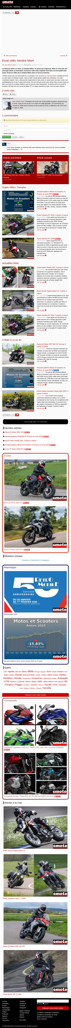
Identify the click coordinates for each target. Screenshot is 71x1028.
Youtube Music (24, 1013)
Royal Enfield (28, 675)
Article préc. (6, 12)
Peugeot (9, 684)
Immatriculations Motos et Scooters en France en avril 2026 (27, 445)
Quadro (34, 685)
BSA (49, 671)
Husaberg (26, 678)
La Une (4, 1001)
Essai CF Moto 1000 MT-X (14, 449)
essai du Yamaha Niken (49, 76)
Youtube (25, 560)
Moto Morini (49, 681)
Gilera (44, 675)
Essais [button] (34, 7)
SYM (55, 685)
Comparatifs (10, 700)
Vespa (26, 688)
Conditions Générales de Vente (47, 1014)
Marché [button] (17, 7)
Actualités (7, 7)
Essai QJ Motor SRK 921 (14, 432)
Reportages (10, 567)
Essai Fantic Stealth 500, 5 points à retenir (53, 267)
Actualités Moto (10, 263)
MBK (40, 681)
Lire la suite (41, 209)
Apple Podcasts (25, 1011)
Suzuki (47, 684)
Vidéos (4, 1012)
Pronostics (61, 7)
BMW (31, 671)
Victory (32, 688)
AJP (5, 672)
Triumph (62, 685)
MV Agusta (59, 682)
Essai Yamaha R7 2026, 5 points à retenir (52, 215)
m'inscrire (14, 137)
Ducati (18, 674)
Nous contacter (42, 1019)
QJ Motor (26, 685)
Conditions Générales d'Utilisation (48, 1012)
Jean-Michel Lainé (10, 65)
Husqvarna (37, 678)
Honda (17, 678)
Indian (54, 678)
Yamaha (12, 94)
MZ (66, 681)
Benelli (18, 672)
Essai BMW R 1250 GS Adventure (49, 175)
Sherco (40, 685)
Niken (5, 94)
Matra (34, 681)
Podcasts (5, 1014)
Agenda (26, 7)
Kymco (13, 681)
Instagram (45, 560)
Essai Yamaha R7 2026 (45, 239)
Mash (28, 682)
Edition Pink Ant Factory (45, 1017)
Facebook (34, 560)
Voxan (38, 688)
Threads (22, 1005)
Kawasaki (63, 678)
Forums (51, 7)
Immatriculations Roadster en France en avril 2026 (23, 436)
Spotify (22, 1015)
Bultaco (61, 672)
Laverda (21, 682)
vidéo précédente (10, 55)
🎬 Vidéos (43, 7)
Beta (24, 671)
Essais (7, 455)
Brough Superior (40, 672)
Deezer (22, 1017)
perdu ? (21, 137)
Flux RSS (23, 1020)
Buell (54, 672)
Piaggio (18, 684)
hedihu (8, 143)
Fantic (38, 675)
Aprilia (11, 671)
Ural (21, 688)
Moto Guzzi (53, 675)
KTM (6, 681)
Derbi (12, 675)
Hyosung (46, 678)
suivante (63, 55)
